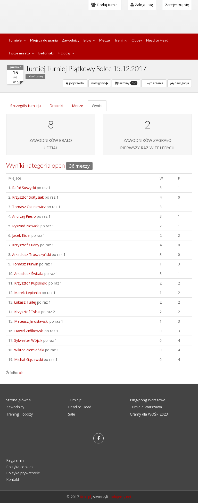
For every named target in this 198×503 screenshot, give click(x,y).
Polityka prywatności (23, 472)
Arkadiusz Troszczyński (31, 254)
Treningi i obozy (19, 414)
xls (21, 372)
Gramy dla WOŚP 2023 (149, 414)
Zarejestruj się (177, 4)
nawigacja (179, 83)
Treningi (120, 40)
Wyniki (97, 105)
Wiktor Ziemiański (29, 349)
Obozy (136, 40)
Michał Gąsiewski (28, 359)
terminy (126, 83)
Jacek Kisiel (21, 235)
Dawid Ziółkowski (29, 330)
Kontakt (12, 479)
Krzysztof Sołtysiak (28, 197)
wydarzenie (153, 83)
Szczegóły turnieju (25, 105)
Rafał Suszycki (24, 187)
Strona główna (18, 399)
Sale (71, 414)
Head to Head (157, 40)
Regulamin (15, 460)
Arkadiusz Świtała (28, 273)
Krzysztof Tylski (27, 311)
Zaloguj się (141, 4)
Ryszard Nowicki (25, 225)
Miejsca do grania (44, 40)
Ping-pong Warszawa (147, 399)
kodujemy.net (120, 496)
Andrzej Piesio (24, 216)
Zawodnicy (70, 40)
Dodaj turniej (105, 4)
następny (99, 83)
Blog (87, 40)
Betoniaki (46, 53)
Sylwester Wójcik (28, 340)
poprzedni (75, 83)
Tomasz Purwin (25, 264)
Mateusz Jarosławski (31, 321)
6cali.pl (85, 496)
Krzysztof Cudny (25, 244)
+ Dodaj (64, 53)
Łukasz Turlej (25, 302)
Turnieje (15, 40)
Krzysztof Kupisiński (30, 283)
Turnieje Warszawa (146, 406)
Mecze (104, 40)
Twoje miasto (19, 53)
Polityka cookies (19, 466)
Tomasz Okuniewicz (29, 206)
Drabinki (56, 105)
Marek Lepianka (27, 292)
